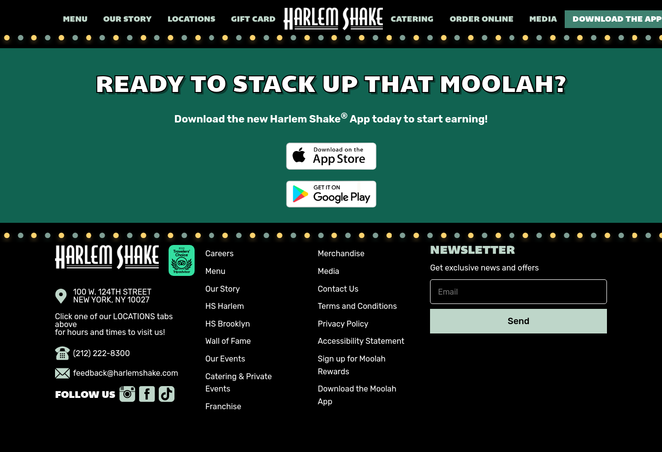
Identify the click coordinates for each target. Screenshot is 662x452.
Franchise (223, 406)
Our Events (225, 358)
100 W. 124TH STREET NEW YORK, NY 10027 (103, 296)
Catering (412, 20)
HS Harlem (224, 306)
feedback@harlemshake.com (116, 373)
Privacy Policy (342, 324)
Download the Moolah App (356, 395)
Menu (75, 20)
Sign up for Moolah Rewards (351, 365)
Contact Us (337, 289)
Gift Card (253, 20)
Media (543, 20)
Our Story (127, 20)
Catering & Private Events (238, 383)
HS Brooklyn (227, 324)
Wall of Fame (228, 341)
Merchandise (340, 253)
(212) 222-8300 (92, 353)
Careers (219, 253)
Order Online (482, 20)
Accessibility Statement (360, 341)
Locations (191, 20)
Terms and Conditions (357, 306)
